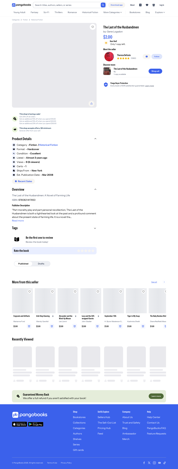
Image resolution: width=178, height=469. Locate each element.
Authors (77, 433)
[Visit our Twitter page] (149, 462)
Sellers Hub (104, 417)
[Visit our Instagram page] (154, 462)
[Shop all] (155, 71)
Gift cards (78, 450)
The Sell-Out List (107, 422)
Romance (72, 12)
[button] (54, 139)
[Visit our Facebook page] (144, 462)
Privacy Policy (66, 463)
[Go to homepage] (21, 5)
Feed (100, 433)
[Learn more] (156, 396)
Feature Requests (156, 433)
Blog (148, 12)
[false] (147, 56)
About (132, 5)
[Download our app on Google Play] (35, 424)
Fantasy (34, 12)
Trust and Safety (131, 422)
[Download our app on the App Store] (19, 424)
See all (162, 282)
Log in (162, 5)
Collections (79, 422)
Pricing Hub (104, 428)
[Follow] (156, 56)
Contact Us (153, 422)
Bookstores (135, 12)
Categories (16, 20)
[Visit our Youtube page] (159, 462)
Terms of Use (52, 463)
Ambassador (129, 433)
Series (76, 444)
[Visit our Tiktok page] (164, 462)
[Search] (103, 5)
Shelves (77, 439)
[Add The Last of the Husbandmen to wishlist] (93, 27)
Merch (125, 439)
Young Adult (19, 12)
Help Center (153, 417)
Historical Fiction (90, 12)
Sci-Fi (46, 12)
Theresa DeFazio (124, 55)
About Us (127, 417)
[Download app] (116, 5)
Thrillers (58, 12)
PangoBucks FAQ (156, 428)
